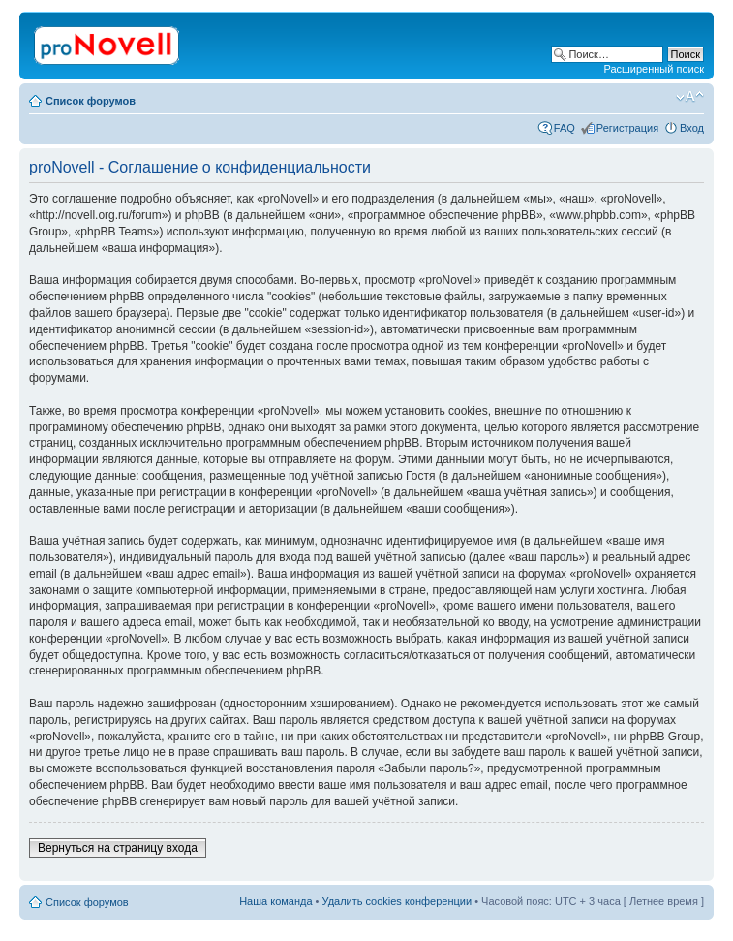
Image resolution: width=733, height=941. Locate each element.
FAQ (564, 128)
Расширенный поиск (653, 69)
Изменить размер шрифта (690, 97)
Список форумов (91, 101)
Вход (692, 128)
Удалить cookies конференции (397, 901)
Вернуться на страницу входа (118, 848)
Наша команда (275, 901)
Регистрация (627, 128)
